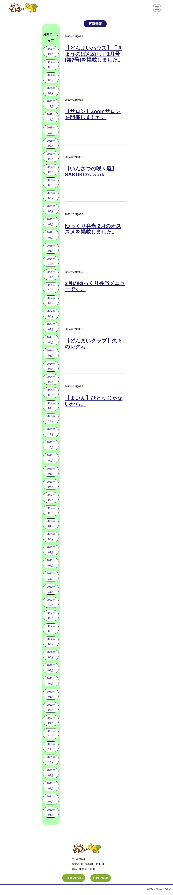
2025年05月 (51, 196)
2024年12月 (51, 261)
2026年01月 (51, 91)
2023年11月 (51, 432)
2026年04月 (51, 51)
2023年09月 (51, 458)
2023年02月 (51, 550)
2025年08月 (51, 156)
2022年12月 (51, 576)
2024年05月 (51, 353)
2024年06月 (51, 340)
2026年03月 (51, 64)
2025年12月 (51, 104)
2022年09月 (51, 615)
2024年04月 (51, 366)
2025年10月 (51, 130)
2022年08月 (51, 628)
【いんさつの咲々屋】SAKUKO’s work (91, 171)
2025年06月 (51, 183)
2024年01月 (51, 406)
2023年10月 (51, 445)
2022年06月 (51, 655)
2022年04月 (51, 681)
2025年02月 (51, 235)
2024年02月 (51, 392)
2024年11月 (51, 274)
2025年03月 (51, 222)
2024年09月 (51, 301)
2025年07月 (51, 169)
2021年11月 (51, 747)
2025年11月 (51, 117)
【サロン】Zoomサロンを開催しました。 (93, 114)
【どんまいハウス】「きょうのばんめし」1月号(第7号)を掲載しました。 (94, 54)
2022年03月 (51, 694)
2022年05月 (51, 668)
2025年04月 (51, 209)
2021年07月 (51, 799)
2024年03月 (51, 379)
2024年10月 (51, 287)
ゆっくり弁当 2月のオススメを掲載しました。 (93, 229)
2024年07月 (51, 327)
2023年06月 (51, 497)
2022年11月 (51, 589)
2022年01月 (51, 720)
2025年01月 (51, 248)
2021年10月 (51, 760)
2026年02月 (51, 78)
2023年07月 (51, 484)
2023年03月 (51, 537)
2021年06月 (51, 812)
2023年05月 (51, 510)
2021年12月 (51, 733)
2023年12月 (51, 419)
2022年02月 (51, 707)
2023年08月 (51, 471)
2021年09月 (51, 773)
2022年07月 (51, 642)
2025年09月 (51, 143)
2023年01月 (51, 563)
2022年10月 (51, 602)
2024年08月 (51, 314)
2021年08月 (51, 786)
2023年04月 (51, 524)
